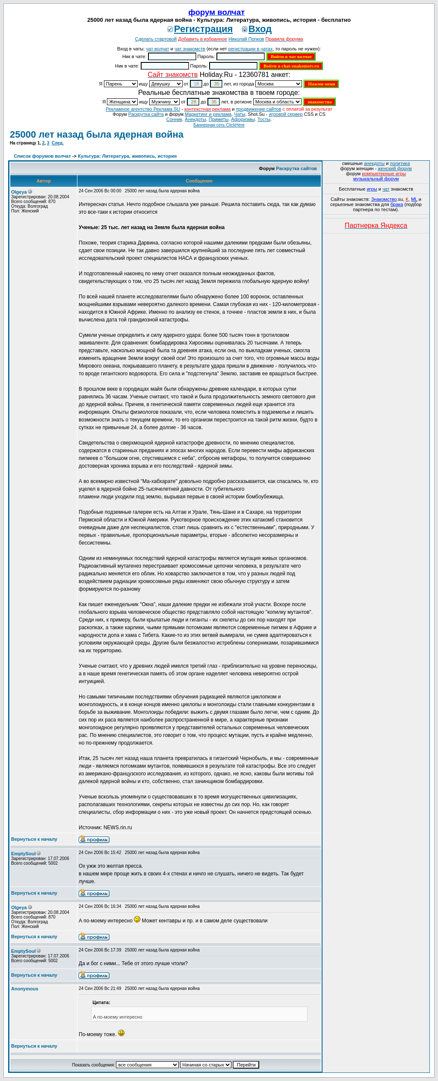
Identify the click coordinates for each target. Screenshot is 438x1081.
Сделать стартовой (156, 38)
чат (386, 188)
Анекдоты (195, 119)
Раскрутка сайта (146, 114)
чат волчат (157, 48)
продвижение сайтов (258, 109)
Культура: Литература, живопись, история (127, 156)
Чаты (239, 114)
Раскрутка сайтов (296, 168)
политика (400, 163)
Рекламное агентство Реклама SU (143, 109)
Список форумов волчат (42, 156)
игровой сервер (285, 114)
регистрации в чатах (250, 48)
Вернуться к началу (34, 839)
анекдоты (374, 163)
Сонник (174, 119)
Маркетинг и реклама (208, 114)
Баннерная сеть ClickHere (219, 125)
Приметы (218, 119)
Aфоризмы (243, 119)
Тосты (263, 119)
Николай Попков (246, 38)
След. (58, 143)
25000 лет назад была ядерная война (96, 134)
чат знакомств (190, 48)
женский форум (394, 168)
